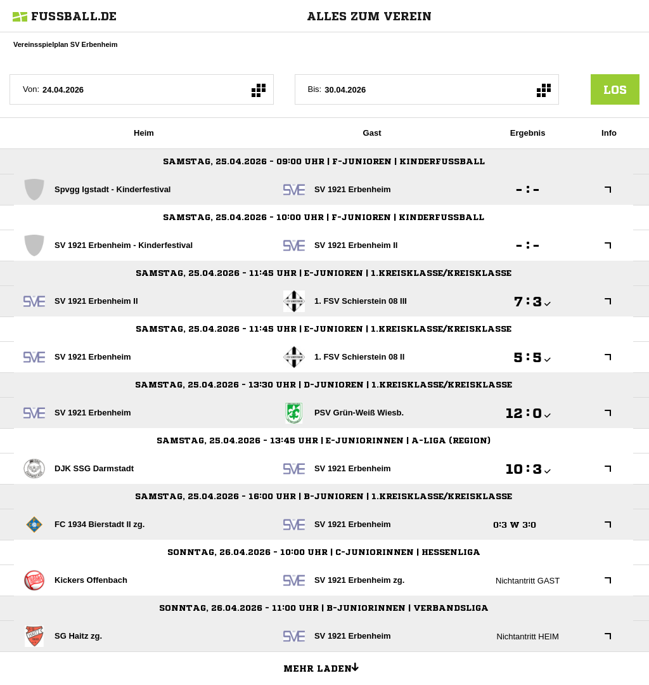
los (615, 89)
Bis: (315, 89)
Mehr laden (325, 666)
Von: (31, 89)
